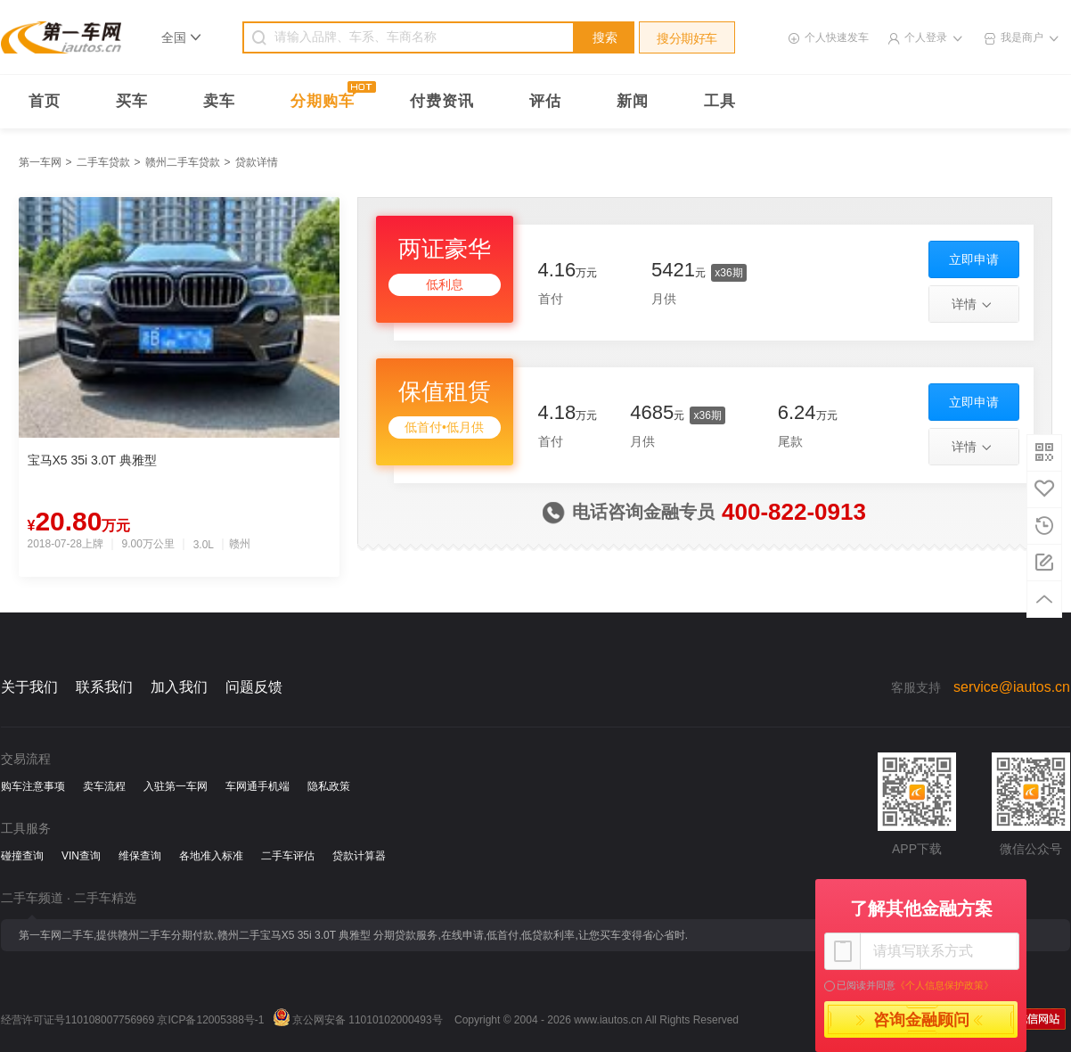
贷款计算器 (359, 856)
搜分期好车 (687, 38)
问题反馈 (253, 686)
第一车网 (40, 162)
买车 (132, 101)
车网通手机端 (257, 786)
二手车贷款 (103, 162)
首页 (45, 101)
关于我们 (29, 686)
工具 (720, 101)
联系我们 (104, 686)
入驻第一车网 (175, 786)
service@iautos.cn (1011, 686)
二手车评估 (288, 856)
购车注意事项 (33, 786)
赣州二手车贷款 (182, 162)
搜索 (605, 37)
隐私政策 (328, 786)
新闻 (633, 101)
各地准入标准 (211, 856)
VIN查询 (81, 856)
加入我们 (179, 686)
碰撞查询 (22, 856)
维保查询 (140, 856)
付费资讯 (442, 101)
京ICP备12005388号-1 (210, 1020)
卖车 (219, 101)
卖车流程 (104, 786)
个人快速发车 (837, 37)
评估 (545, 101)
